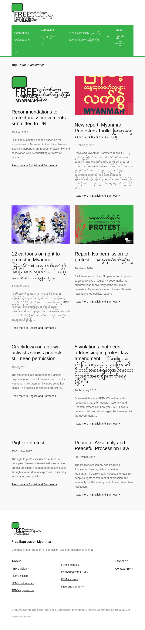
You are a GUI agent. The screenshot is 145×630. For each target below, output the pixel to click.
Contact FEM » (124, 568)
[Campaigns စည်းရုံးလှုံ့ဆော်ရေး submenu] (62, 36)
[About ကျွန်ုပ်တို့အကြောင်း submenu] (132, 36)
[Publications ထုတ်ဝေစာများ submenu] (34, 36)
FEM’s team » (69, 579)
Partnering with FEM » (74, 572)
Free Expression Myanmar (32, 542)
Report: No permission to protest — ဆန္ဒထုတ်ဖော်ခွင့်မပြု (104, 256)
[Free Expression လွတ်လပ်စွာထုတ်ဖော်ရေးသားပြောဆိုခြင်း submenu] (108, 36)
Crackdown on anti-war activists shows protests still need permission (37, 352)
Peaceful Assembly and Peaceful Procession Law (102, 445)
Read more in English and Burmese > (34, 165)
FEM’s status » (70, 564)
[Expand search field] (17, 52)
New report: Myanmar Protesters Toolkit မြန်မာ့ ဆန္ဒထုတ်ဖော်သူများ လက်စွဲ (103, 130)
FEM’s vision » (20, 568)
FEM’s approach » (23, 590)
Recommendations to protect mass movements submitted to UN (39, 117)
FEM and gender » (72, 586)
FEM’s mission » (21, 575)
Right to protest (28, 442)
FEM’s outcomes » (23, 583)
